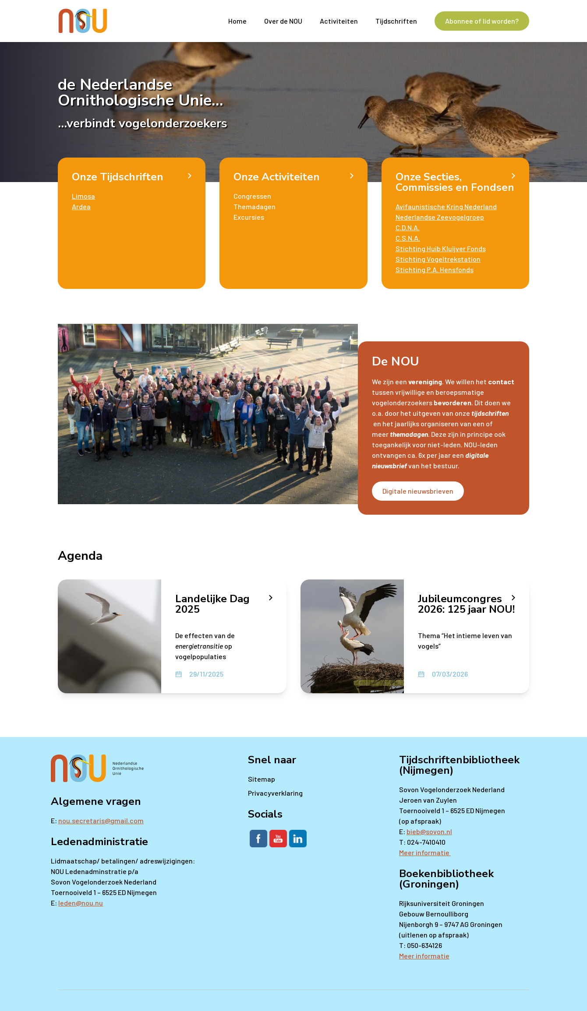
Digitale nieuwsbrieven (417, 491)
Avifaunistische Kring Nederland (446, 206)
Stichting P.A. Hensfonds (435, 269)
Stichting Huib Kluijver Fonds (441, 248)
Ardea (81, 206)
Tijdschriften (396, 21)
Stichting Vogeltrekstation (438, 259)
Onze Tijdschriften (117, 177)
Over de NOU (283, 21)
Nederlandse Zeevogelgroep (440, 217)
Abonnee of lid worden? (482, 21)
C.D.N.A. (408, 227)
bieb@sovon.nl (429, 831)
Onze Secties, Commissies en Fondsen (455, 182)
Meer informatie (425, 852)
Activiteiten (339, 21)
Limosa (83, 196)
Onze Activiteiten (276, 177)
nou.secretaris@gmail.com (101, 820)
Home (237, 21)
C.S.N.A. (408, 238)
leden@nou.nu (80, 903)
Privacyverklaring (275, 793)
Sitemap (261, 779)
